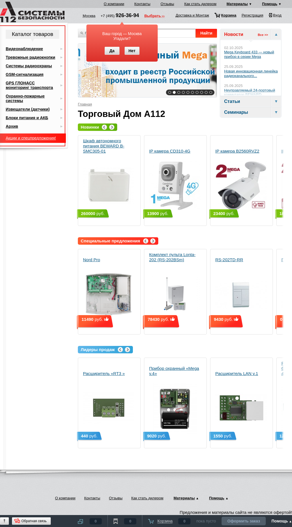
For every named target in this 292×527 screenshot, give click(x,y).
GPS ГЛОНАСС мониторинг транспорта (29, 85)
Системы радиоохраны (29, 66)
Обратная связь (33, 521)
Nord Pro (108, 288)
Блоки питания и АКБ (27, 117)
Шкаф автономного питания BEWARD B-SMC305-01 (108, 175)
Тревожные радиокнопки (30, 57)
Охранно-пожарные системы (25, 98)
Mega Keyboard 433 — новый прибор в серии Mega (249, 54)
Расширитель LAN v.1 (241, 402)
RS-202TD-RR (241, 288)
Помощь (269, 4)
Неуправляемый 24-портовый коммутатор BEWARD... (249, 92)
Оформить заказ (243, 521)
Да (112, 50)
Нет (131, 50)
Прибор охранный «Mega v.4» (174, 400)
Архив (12, 126)
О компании (114, 4)
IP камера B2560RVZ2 (241, 180)
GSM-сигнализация (24, 74)
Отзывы (167, 4)
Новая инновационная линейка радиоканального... (251, 73)
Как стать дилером (200, 4)
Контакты (142, 4)
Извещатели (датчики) (28, 109)
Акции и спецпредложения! (31, 138)
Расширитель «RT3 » (108, 402)
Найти (206, 33)
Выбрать (152, 16)
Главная (85, 104)
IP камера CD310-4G (174, 180)
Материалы (237, 4)
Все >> (263, 35)
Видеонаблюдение (24, 48)
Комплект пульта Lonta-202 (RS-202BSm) (174, 286)
